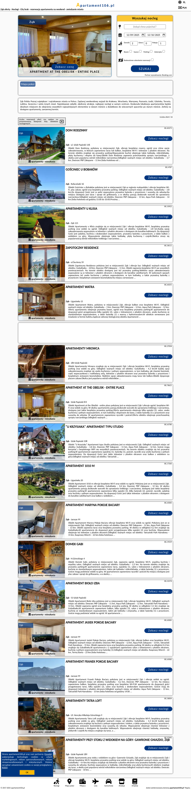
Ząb (21, 133)
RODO (5, 767)
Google (48, 754)
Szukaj (145, 69)
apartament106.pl (95, 5)
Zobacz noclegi (158, 138)
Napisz (187, 788)
